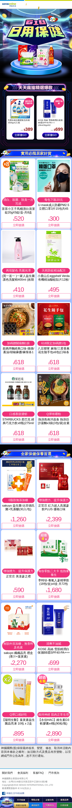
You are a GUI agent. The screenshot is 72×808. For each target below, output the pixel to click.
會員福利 (22, 772)
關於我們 (7, 772)
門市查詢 (54, 772)
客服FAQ (38, 772)
